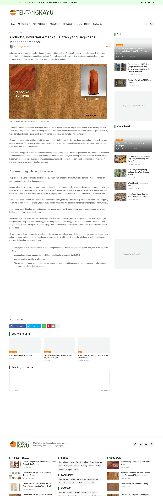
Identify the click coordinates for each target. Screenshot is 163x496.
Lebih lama (104, 390)
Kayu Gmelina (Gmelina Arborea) (20, 355)
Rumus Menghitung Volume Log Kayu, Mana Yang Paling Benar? (139, 158)
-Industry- (62, 492)
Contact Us (97, 24)
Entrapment (92, 479)
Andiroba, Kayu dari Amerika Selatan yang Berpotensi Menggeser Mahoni (135, 474)
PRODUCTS (54, 24)
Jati (60, 462)
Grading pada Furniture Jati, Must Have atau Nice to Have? (93, 356)
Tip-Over (81, 479)
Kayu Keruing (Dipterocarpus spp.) (134, 484)
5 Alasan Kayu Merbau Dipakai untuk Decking (135, 463)
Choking (63, 479)
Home (13, 24)
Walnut (75, 470)
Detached (77, 483)
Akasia (65, 462)
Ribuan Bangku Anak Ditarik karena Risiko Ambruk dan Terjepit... (53, 2)
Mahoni (78, 462)
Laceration (89, 483)
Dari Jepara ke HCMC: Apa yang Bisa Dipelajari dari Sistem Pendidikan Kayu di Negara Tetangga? (138, 68)
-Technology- (86, 492)
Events (79, 24)
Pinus (92, 462)
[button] (145, 24)
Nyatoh (98, 466)
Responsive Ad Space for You (133, 106)
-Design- (77, 492)
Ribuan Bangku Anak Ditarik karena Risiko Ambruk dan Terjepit (39, 463)
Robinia (61, 470)
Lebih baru (15, 390)
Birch (60, 466)
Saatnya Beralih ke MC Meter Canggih (139, 81)
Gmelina (77, 466)
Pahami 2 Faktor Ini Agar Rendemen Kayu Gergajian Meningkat (58, 356)
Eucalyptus (68, 466)
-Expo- (69, 492)
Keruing (84, 466)
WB (22, 320)
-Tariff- (94, 492)
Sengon (69, 470)
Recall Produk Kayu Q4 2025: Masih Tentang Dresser (37, 474)
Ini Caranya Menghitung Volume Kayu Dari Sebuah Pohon (138, 172)
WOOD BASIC (23, 24)
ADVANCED (67, 24)
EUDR (86, 24)
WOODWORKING (39, 24)
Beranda (12, 32)
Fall (72, 479)
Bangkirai (98, 462)
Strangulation (65, 483)
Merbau (85, 462)
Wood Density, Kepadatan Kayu (138, 184)
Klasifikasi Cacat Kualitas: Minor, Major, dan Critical (138, 195)
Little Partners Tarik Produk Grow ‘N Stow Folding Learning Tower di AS (37, 485)
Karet (72, 462)
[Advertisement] (109, 12)
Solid (20, 32)
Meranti (91, 466)
